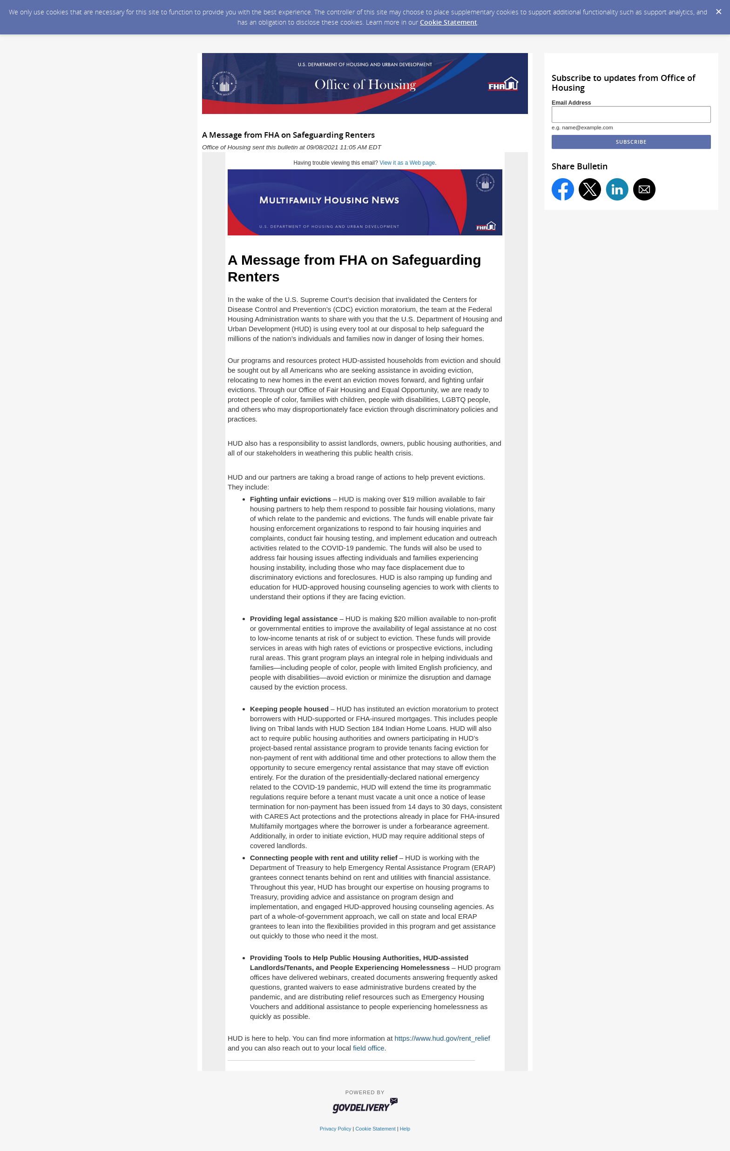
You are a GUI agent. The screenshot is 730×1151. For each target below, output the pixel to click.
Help (405, 1128)
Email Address (571, 103)
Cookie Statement (448, 22)
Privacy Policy (335, 1128)
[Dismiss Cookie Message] (718, 9)
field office (368, 1048)
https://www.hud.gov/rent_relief (442, 1038)
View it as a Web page (407, 163)
